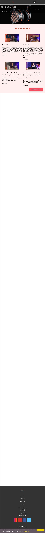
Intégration (22, 499)
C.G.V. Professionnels (22, 513)
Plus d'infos (4, 58)
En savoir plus (4, 11)
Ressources (22, 501)
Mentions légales (22, 515)
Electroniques (22, 495)
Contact (22, 504)
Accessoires (22, 498)
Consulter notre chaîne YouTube (36, 91)
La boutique (22, 503)
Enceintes (22, 496)
